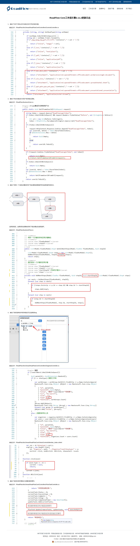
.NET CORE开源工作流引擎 (58, 2)
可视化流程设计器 (74, 2)
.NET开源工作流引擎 (43, 533)
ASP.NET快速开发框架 (82, 533)
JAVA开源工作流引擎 (96, 533)
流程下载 (111, 8)
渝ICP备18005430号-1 (81, 541)
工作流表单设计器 (87, 2)
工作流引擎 (92, 8)
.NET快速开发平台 (100, 2)
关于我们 (129, 8)
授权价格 (120, 8)
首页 (84, 8)
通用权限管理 (127, 2)
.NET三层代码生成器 (114, 2)
